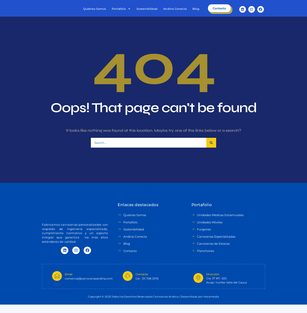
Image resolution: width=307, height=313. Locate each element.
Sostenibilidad (146, 13)
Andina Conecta (175, 13)
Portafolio (121, 13)
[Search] (211, 151)
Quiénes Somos (94, 13)
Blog (195, 13)
